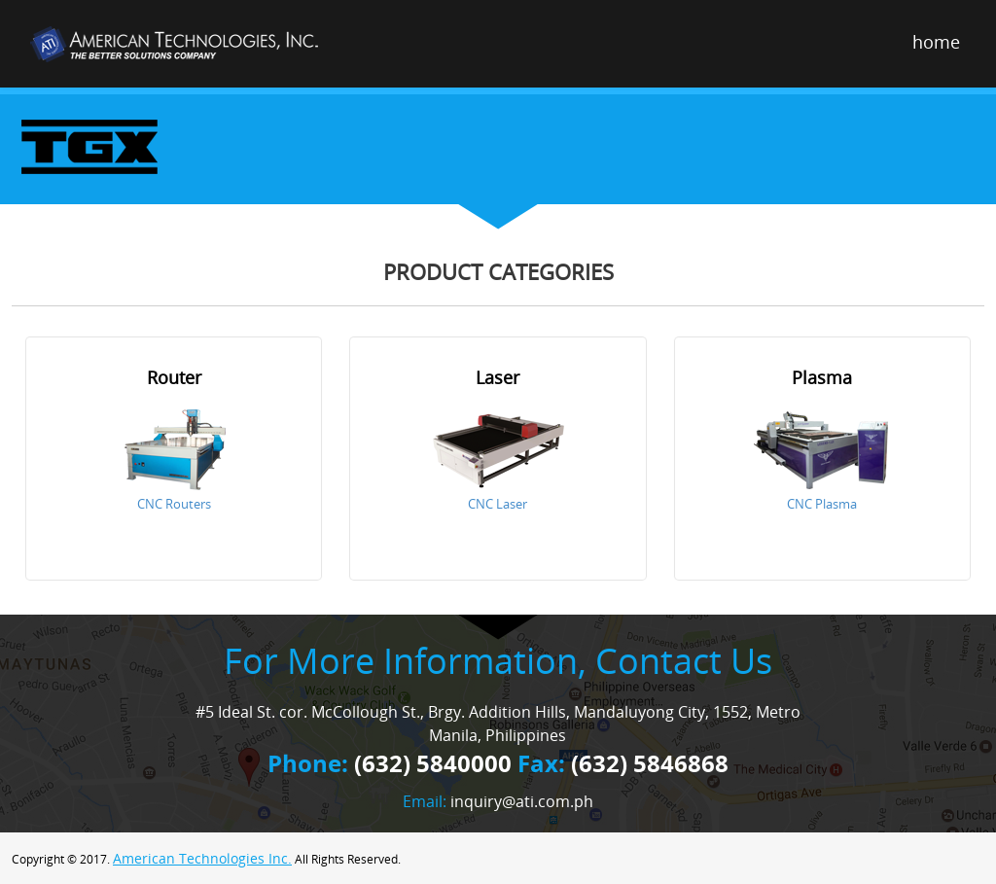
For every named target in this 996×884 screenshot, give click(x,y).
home (936, 41)
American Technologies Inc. (202, 858)
